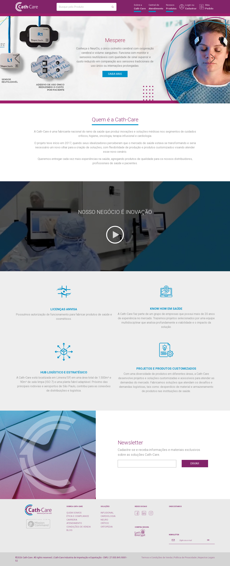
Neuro (104, 519)
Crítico (105, 523)
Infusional (107, 512)
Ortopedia (107, 526)
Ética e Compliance (77, 516)
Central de (156, 8)
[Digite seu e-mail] (189, 540)
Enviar (194, 463)
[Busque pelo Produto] (83, 7)
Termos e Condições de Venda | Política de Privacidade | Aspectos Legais (178, 557)
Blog (69, 530)
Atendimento (74, 523)
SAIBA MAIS (115, 73)
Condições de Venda (78, 526)
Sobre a (140, 8)
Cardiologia (108, 516)
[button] (17, 58)
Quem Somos (74, 512)
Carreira (71, 519)
